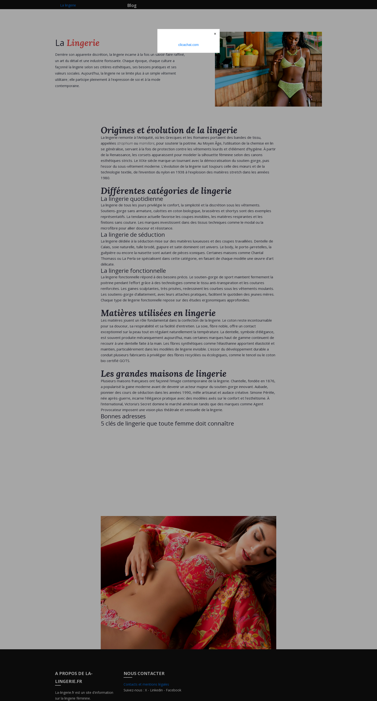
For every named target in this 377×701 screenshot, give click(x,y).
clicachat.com (188, 45)
